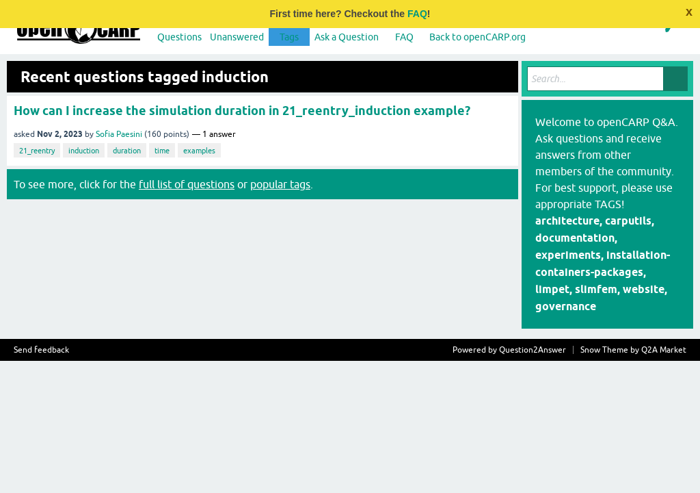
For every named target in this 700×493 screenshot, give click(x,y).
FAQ (417, 13)
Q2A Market (663, 350)
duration (127, 151)
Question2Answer (532, 350)
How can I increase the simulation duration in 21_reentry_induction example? (242, 110)
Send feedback (41, 350)
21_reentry (37, 151)
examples (199, 151)
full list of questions (186, 184)
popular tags (280, 184)
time (162, 151)
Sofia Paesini (119, 134)
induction (83, 151)
